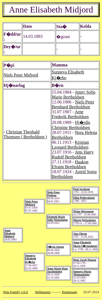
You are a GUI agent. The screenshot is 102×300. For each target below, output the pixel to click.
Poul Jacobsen (81, 189)
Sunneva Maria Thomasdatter (82, 273)
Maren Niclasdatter (84, 220)
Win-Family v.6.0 (15, 292)
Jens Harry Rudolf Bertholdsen (73, 154)
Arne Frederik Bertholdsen (70, 114)
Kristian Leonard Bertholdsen (70, 144)
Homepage (69, 292)
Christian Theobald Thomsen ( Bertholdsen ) (25, 134)
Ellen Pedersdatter (84, 197)
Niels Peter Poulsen (53, 194)
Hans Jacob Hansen (84, 259)
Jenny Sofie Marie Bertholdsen (73, 94)
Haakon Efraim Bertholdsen (70, 164)
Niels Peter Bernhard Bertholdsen (73, 104)
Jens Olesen (80, 233)
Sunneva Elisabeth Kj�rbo (30, 259)
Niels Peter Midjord (21, 75)
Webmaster (43, 292)
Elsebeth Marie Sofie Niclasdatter (57, 218)
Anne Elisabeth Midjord (9, 233)
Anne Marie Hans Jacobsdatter (57, 270)
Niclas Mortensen (83, 211)
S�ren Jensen (55, 246)
